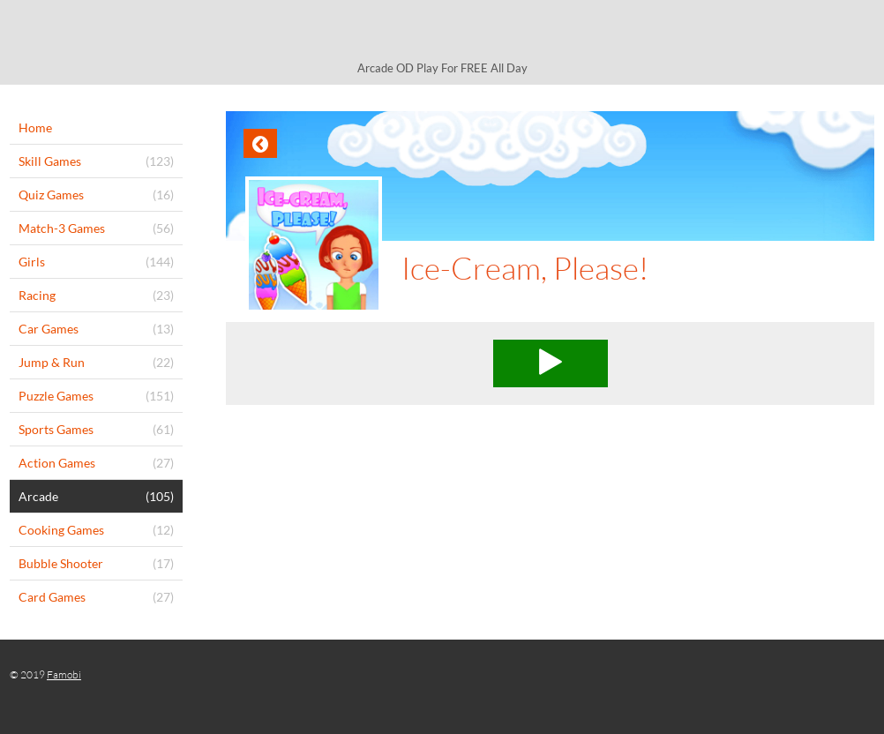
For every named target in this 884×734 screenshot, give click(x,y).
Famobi (64, 674)
